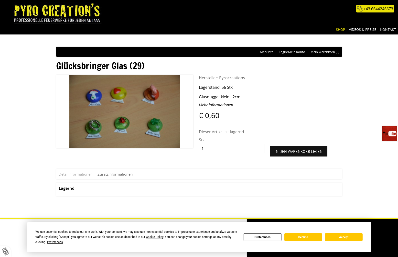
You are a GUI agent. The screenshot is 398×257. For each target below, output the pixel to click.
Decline (303, 237)
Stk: (202, 140)
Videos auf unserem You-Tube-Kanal (390, 133)
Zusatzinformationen (115, 174)
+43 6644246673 (378, 8)
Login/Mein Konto (292, 52)
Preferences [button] (55, 242)
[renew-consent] (5, 251)
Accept (343, 237)
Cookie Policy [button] (154, 237)
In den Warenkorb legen (299, 151)
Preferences (263, 237)
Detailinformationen (76, 174)
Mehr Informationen (216, 105)
